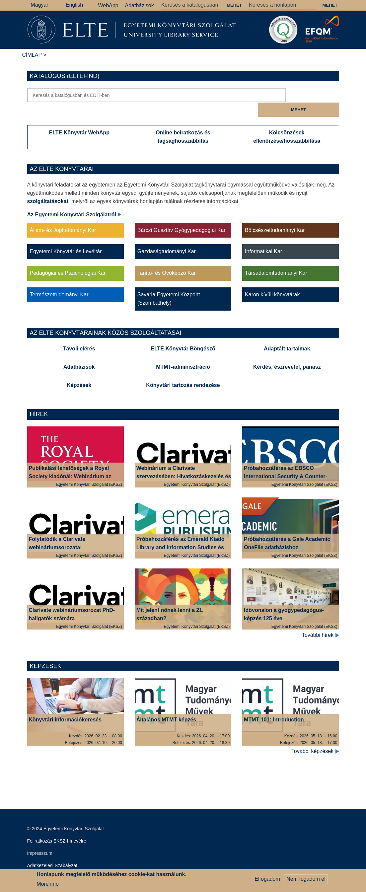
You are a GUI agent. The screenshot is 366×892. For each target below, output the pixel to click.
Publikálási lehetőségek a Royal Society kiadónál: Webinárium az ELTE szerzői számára (70, 462)
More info (48, 885)
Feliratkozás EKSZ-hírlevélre (56, 826)
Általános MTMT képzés (166, 705)
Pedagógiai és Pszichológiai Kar (68, 258)
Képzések (79, 370)
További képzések (315, 737)
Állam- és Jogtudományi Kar (63, 215)
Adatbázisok (139, 5)
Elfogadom (267, 881)
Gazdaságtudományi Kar (166, 237)
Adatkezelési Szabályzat (52, 851)
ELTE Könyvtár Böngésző (183, 334)
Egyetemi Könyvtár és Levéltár (66, 237)
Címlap (32, 55)
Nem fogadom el (305, 881)
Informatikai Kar (263, 237)
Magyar (39, 5)
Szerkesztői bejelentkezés (54, 863)
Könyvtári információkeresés (65, 705)
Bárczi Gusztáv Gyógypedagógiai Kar (181, 215)
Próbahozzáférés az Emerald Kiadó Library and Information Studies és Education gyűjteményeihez (180, 533)
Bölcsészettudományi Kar (275, 215)
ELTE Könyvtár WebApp (79, 118)
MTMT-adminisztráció (183, 352)
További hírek (320, 621)
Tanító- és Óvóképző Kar (166, 258)
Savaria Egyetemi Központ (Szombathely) (168, 284)
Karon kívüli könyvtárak (272, 280)
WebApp (108, 5)
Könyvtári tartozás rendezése (183, 370)
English (74, 5)
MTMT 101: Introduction (274, 705)
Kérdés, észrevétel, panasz (287, 352)
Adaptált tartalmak (287, 334)
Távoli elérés (79, 334)
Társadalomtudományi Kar (276, 258)
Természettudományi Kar (59, 280)
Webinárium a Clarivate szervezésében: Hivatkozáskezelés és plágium (183, 462)
